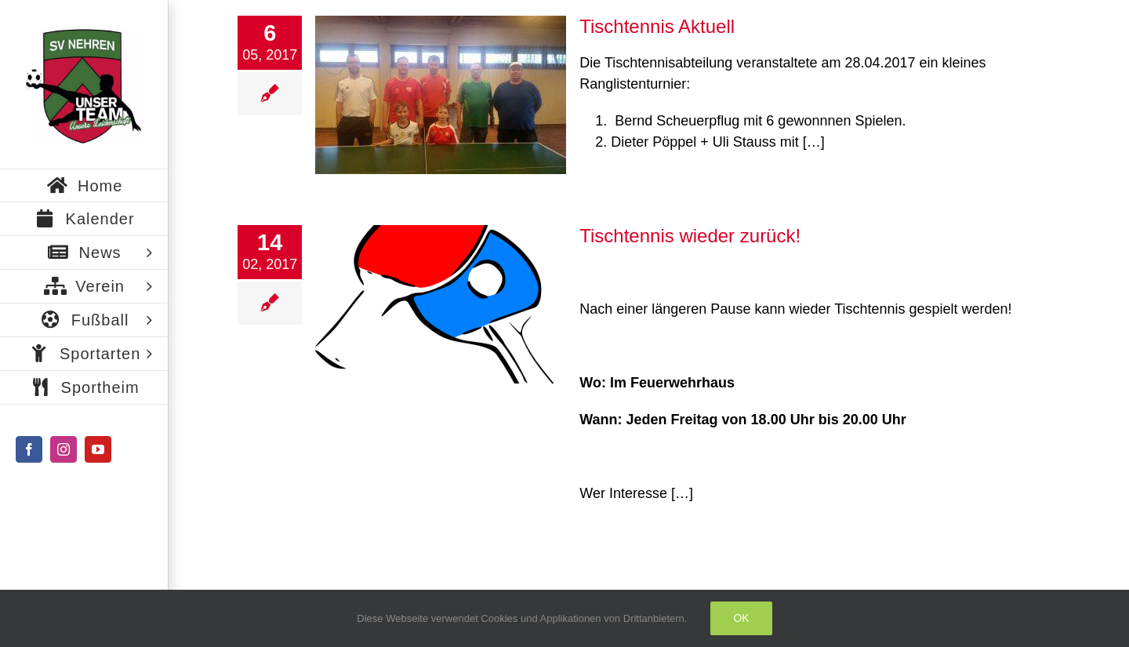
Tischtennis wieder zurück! (689, 235)
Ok (741, 618)
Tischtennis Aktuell (657, 26)
